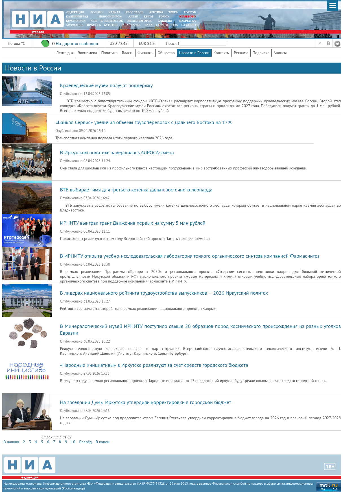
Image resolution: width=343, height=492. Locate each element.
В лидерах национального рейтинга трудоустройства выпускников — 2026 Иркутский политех (164, 293)
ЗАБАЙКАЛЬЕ (131, 25)
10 (73, 441)
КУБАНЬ (97, 12)
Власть (127, 52)
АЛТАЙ (133, 16)
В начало (11, 441)
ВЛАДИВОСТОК (112, 20)
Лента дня (65, 52)
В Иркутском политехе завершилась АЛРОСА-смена (117, 152)
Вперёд (85, 441)
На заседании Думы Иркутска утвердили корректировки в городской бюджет (145, 402)
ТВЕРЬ (173, 12)
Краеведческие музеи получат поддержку (106, 85)
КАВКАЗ (114, 12)
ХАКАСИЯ (164, 20)
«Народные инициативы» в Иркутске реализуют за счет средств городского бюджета (154, 365)
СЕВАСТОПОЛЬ (167, 25)
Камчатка (187, 20)
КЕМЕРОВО (187, 16)
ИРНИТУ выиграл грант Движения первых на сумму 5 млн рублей (133, 223)
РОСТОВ (190, 12)
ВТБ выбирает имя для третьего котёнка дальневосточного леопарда (136, 189)
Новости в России (194, 52)
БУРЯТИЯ (111, 25)
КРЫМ (148, 16)
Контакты (222, 52)
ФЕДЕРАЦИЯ (75, 12)
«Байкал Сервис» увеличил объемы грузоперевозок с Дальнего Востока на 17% (143, 122)
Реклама (241, 52)
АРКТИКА (156, 12)
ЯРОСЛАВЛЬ (134, 12)
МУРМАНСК (75, 25)
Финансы (145, 52)
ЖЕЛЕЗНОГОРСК (139, 20)
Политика (109, 52)
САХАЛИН (188, 25)
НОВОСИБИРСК (110, 16)
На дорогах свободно (77, 43)
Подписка (261, 52)
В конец (102, 441)
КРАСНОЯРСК (76, 20)
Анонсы (280, 52)
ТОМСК (165, 16)
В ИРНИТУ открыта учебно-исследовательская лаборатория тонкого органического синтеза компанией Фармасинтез (190, 256)
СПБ (94, 20)
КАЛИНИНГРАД (77, 16)
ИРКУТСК (94, 25)
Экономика (87, 52)
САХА (148, 25)
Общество (166, 52)
